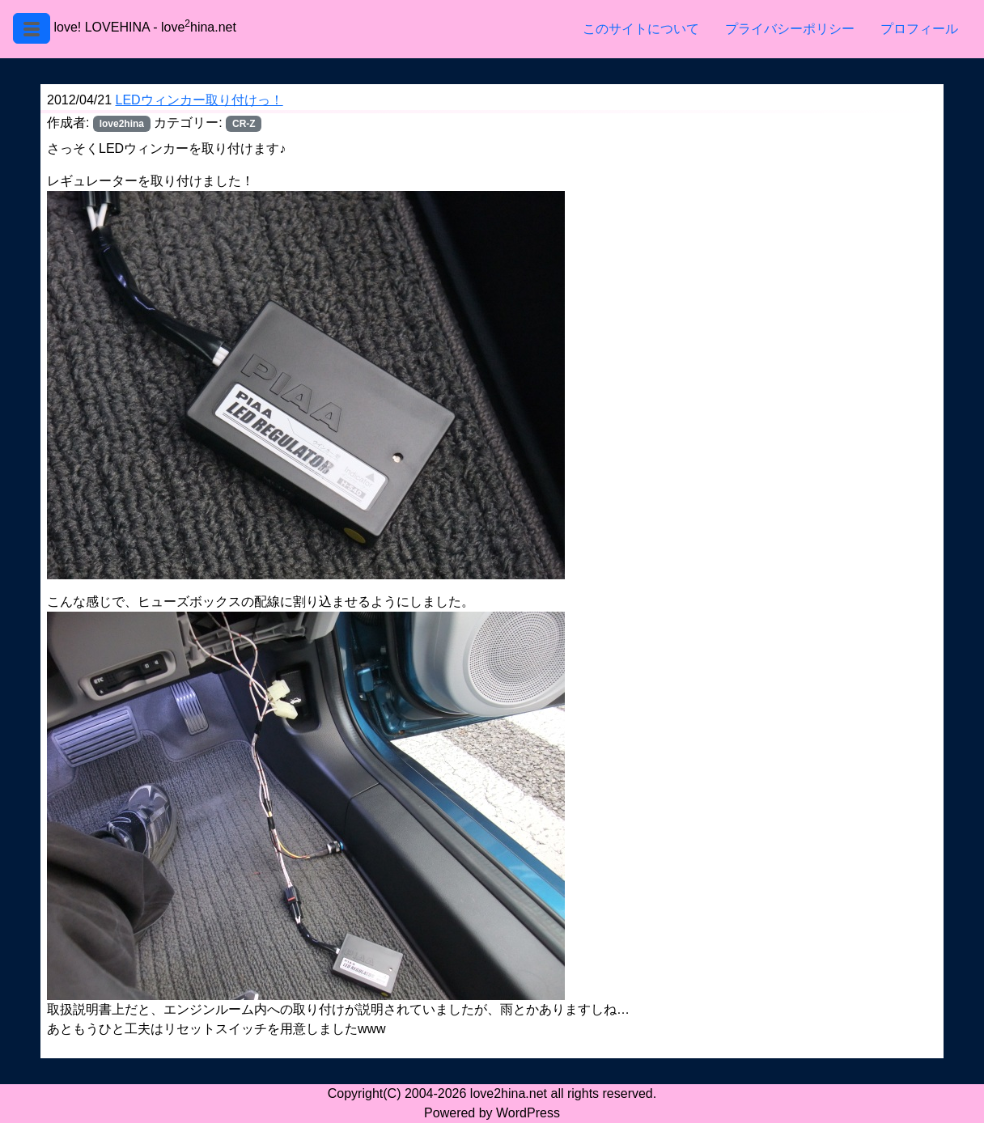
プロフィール (919, 29)
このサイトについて (641, 29)
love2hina (122, 123)
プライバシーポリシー (790, 29)
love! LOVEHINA (101, 27)
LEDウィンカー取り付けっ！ (199, 100)
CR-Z (244, 123)
